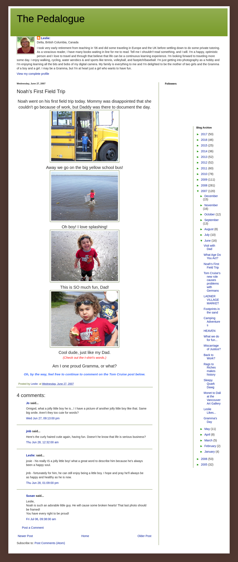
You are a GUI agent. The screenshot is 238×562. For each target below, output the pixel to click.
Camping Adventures (212, 321)
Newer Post (25, 536)
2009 (204, 179)
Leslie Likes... (210, 410)
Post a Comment (33, 527)
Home (85, 536)
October (210, 214)
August (209, 229)
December (211, 196)
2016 (204, 139)
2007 (204, 191)
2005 (204, 464)
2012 (204, 162)
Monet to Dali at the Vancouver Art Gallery (212, 398)
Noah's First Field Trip (211, 265)
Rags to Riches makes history (210, 369)
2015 (204, 145)
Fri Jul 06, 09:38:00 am (41, 519)
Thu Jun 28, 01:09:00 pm (42, 483)
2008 (204, 185)
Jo (27, 403)
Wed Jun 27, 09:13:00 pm (43, 418)
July (207, 234)
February (210, 446)
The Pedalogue (51, 18)
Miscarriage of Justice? (212, 347)
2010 (204, 174)
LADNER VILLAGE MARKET (211, 300)
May (207, 429)
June (207, 240)
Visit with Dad (209, 247)
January (210, 451)
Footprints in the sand (212, 310)
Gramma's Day (210, 420)
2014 (204, 151)
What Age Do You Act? (212, 256)
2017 (204, 134)
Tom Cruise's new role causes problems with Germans (212, 281)
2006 (204, 459)
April (207, 434)
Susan (30, 495)
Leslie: (45, 38)
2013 (204, 157)
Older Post (144, 536)
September (211, 220)
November (211, 205)
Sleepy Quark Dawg (209, 383)
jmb (28, 431)
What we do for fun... (211, 338)
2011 (204, 168)
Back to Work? (209, 356)
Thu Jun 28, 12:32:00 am (42, 442)
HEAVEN (209, 330)
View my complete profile (33, 73)
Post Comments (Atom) (50, 543)
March (208, 440)
